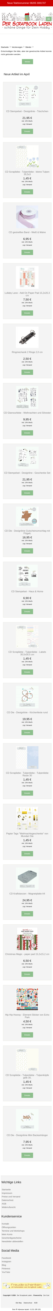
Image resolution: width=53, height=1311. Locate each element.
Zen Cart (46, 1295)
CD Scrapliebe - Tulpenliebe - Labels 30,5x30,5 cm (27, 653)
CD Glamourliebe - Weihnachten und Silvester (27, 412)
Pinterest (6, 1268)
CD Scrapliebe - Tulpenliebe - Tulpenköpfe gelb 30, (27, 1076)
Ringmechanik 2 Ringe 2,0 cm (27, 352)
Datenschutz (7, 1200)
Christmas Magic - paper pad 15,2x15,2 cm (27, 954)
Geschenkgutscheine (11, 1238)
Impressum (7, 1193)
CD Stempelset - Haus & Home (27, 591)
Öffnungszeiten (9, 1227)
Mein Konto (7, 1234)
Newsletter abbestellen (12, 1241)
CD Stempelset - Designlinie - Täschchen (27, 111)
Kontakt (5, 1224)
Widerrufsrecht (8, 1207)
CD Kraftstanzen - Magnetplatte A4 (27, 893)
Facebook (6, 1258)
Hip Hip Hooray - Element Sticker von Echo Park (27, 1016)
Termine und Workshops (13, 1231)
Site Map (19, 1303)
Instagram (6, 1261)
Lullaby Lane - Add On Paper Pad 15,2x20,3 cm (27, 294)
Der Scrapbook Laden (24, 1295)
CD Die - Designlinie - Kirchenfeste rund (27, 712)
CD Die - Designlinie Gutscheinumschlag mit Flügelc (27, 532)
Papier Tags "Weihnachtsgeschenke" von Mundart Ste (27, 834)
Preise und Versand (11, 1196)
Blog (4, 1265)
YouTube (6, 1272)
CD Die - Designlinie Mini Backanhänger (27, 1135)
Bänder (29, 47)
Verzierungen (17, 47)
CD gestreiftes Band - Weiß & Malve (27, 232)
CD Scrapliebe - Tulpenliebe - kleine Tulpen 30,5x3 (27, 173)
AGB (4, 1203)
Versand (29, 124)
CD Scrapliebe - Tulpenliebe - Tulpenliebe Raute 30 (27, 774)
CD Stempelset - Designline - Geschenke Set (27, 473)
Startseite (5, 47)
